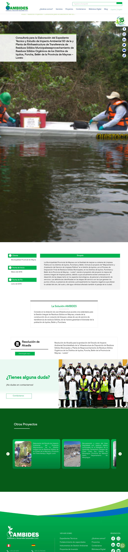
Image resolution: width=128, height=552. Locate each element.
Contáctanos (81, 9)
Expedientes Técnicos (71, 539)
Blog (106, 9)
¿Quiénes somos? (46, 9)
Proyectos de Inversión (71, 549)
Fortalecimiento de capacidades (74, 543)
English (119, 9)
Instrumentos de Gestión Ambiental (75, 546)
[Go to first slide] (120, 453)
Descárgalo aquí (24, 353)
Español (113, 9)
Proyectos (69, 9)
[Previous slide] (8, 453)
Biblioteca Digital (95, 9)
